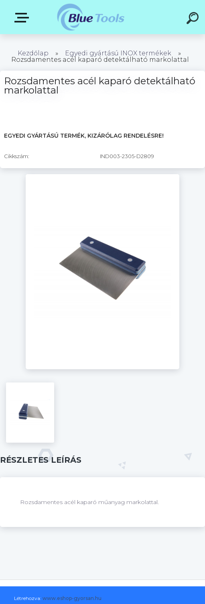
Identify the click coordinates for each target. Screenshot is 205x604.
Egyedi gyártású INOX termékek (118, 53)
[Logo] (90, 17)
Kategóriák (23, 17)
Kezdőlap (33, 53)
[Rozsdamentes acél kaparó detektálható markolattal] (102, 177)
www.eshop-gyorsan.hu (72, 598)
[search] (194, 19)
